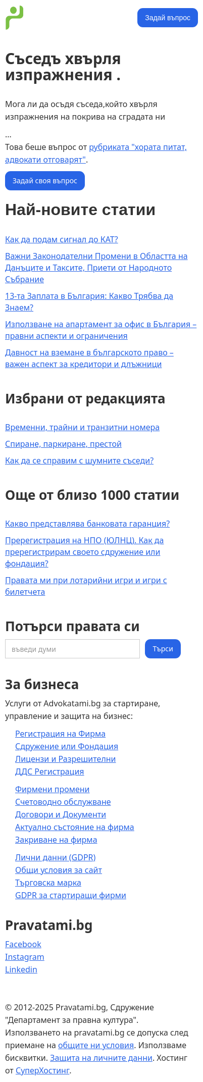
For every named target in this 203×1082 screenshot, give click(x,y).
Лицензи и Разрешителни (65, 758)
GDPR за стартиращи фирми (70, 895)
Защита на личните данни (101, 1057)
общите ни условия (96, 1045)
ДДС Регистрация (49, 771)
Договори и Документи (60, 814)
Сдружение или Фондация (66, 746)
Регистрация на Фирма (60, 733)
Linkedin (21, 969)
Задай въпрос (167, 18)
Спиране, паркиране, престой (63, 443)
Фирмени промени (52, 789)
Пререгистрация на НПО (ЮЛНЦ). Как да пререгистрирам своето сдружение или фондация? (84, 552)
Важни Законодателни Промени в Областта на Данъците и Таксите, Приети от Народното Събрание (96, 267)
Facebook (23, 944)
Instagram (24, 956)
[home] (68, 17)
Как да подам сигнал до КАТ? (61, 239)
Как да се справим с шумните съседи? (79, 460)
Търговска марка (48, 882)
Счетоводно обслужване (63, 801)
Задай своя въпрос (45, 180)
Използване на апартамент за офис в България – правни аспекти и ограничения (100, 330)
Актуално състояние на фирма (74, 827)
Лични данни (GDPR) (55, 857)
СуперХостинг (42, 1070)
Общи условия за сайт (58, 869)
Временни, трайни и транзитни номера (82, 427)
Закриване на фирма (56, 839)
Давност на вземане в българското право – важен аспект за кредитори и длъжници (89, 358)
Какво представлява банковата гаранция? (87, 523)
